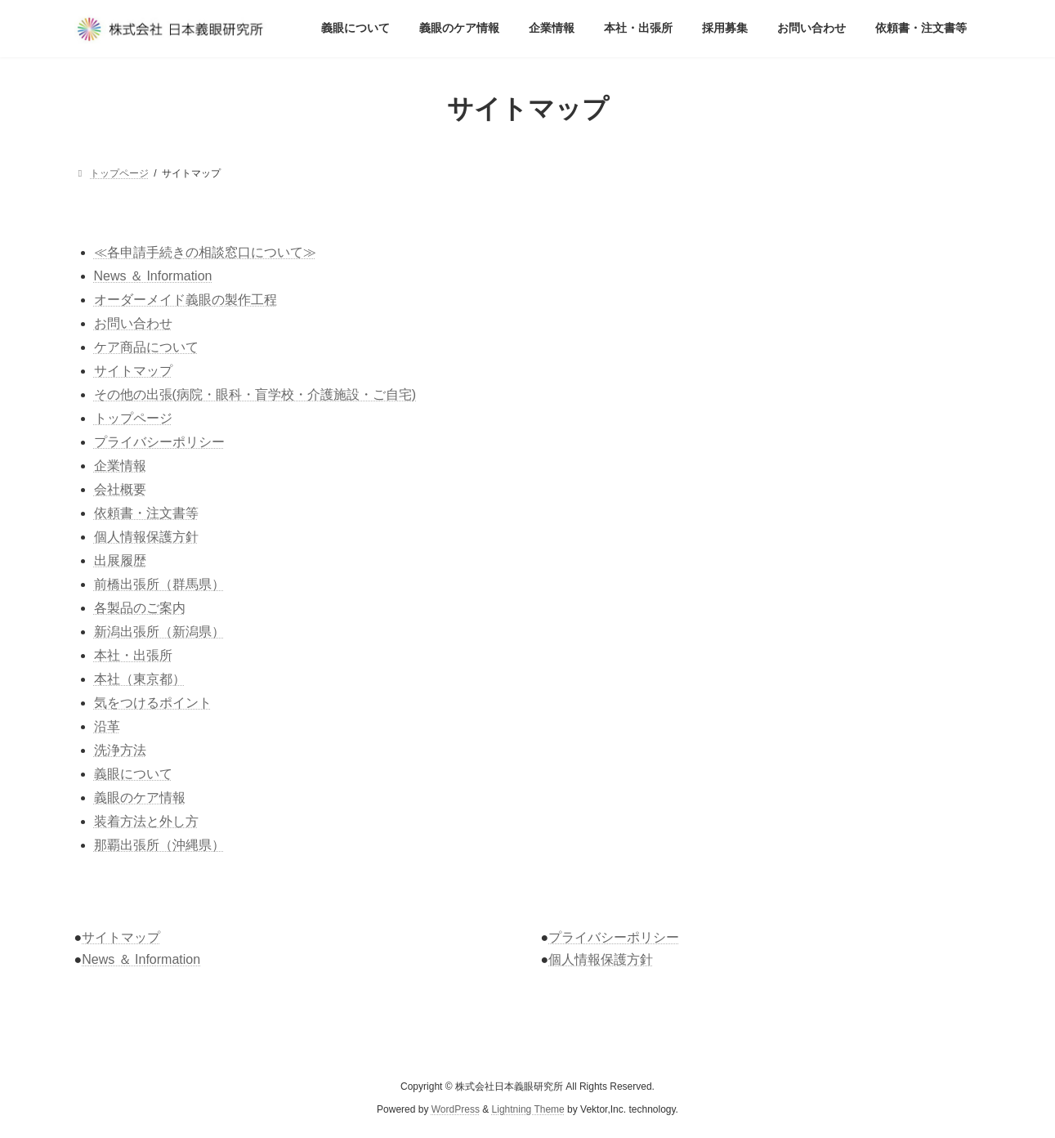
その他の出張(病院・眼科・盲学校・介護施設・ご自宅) (255, 394)
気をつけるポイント (153, 703)
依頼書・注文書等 (146, 513)
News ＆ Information (153, 276)
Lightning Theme (528, 1110)
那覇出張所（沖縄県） (159, 845)
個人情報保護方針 (146, 537)
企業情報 (120, 466)
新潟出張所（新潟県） (159, 631)
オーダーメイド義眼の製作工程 (185, 300)
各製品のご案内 (140, 608)
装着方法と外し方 (146, 821)
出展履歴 (120, 560)
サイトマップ (133, 371)
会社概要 (120, 489)
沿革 (107, 726)
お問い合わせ (133, 323)
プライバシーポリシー (159, 442)
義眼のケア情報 (140, 797)
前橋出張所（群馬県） (159, 584)
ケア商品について (146, 347)
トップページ (133, 418)
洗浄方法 (120, 750)
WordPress (455, 1110)
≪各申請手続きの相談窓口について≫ (205, 252)
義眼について (133, 774)
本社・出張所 (133, 655)
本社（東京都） (140, 679)
